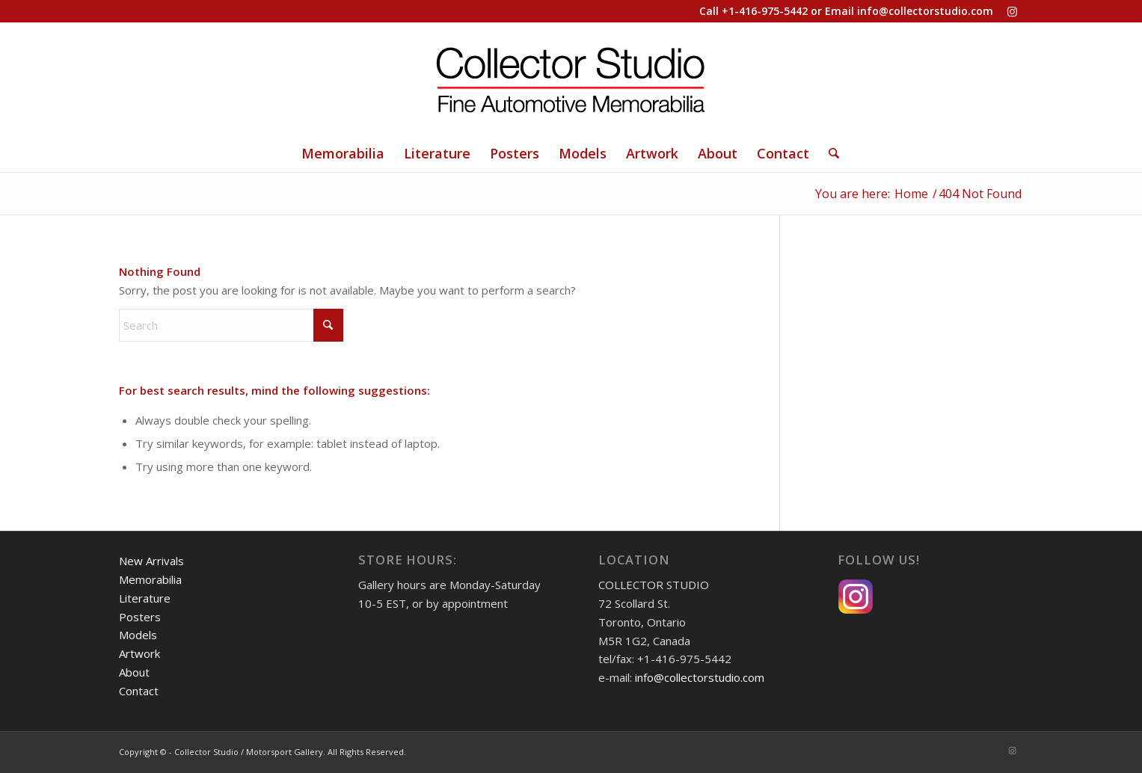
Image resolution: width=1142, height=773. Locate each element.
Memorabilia (150, 579)
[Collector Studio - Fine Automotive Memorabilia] (571, 78)
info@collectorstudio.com (925, 11)
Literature (145, 598)
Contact (139, 690)
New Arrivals (151, 560)
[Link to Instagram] (1012, 11)
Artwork (139, 653)
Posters (140, 616)
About (134, 672)
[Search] (829, 153)
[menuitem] (343, 153)
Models (138, 634)
